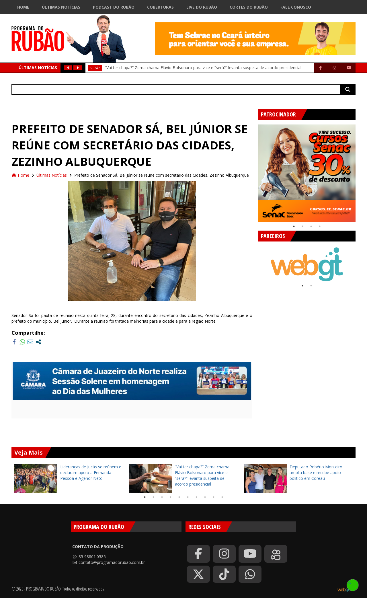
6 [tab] (188, 497)
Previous (254, 171)
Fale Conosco (295, 7)
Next (360, 171)
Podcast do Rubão (113, 7)
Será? (95, 68)
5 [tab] (179, 497)
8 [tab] (205, 497)
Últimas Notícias (61, 7)
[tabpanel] (307, 173)
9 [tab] (213, 497)
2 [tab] (302, 226)
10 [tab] (222, 497)
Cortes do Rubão (249, 7)
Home (23, 7)
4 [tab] (320, 226)
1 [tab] (294, 226)
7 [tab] (196, 497)
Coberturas (160, 7)
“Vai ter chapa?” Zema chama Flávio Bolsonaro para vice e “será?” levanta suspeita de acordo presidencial (203, 67)
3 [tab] (311, 226)
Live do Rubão (201, 7)
